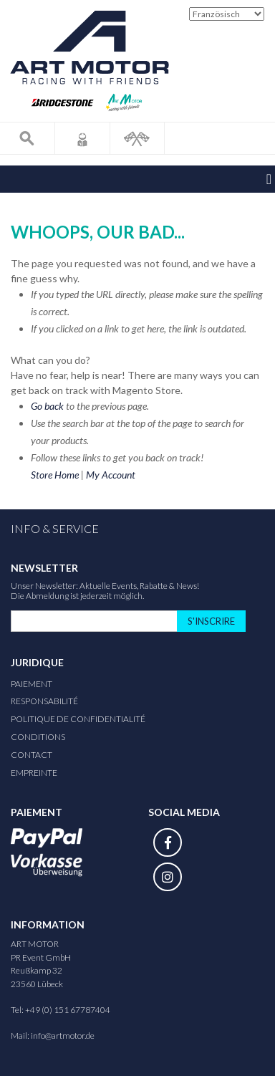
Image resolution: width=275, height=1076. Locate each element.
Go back (47, 406)
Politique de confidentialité (78, 719)
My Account (110, 475)
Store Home (55, 475)
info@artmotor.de (63, 1035)
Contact (31, 754)
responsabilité (44, 701)
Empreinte (34, 772)
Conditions (38, 736)
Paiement (31, 683)
